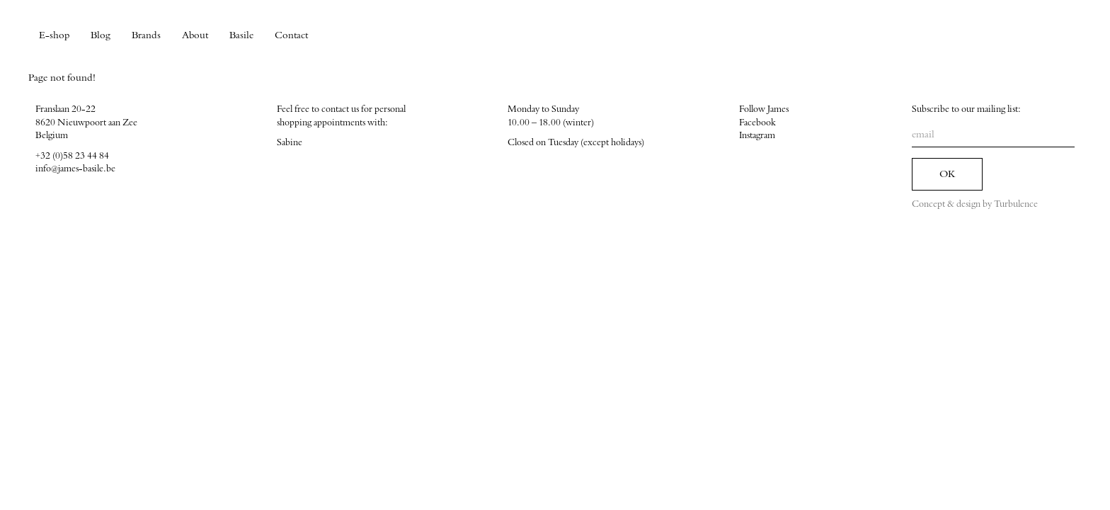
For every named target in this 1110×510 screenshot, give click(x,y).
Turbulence (1016, 204)
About (195, 35)
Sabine (289, 142)
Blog (100, 35)
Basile (241, 35)
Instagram (757, 135)
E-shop (54, 35)
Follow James (764, 109)
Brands (146, 35)
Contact (291, 35)
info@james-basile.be (75, 168)
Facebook (757, 122)
